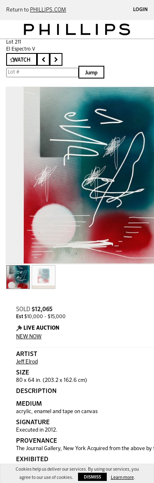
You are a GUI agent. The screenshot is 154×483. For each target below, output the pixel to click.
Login (140, 9)
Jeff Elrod (27, 362)
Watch (21, 60)
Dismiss (92, 477)
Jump (91, 73)
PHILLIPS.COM (48, 10)
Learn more (122, 477)
